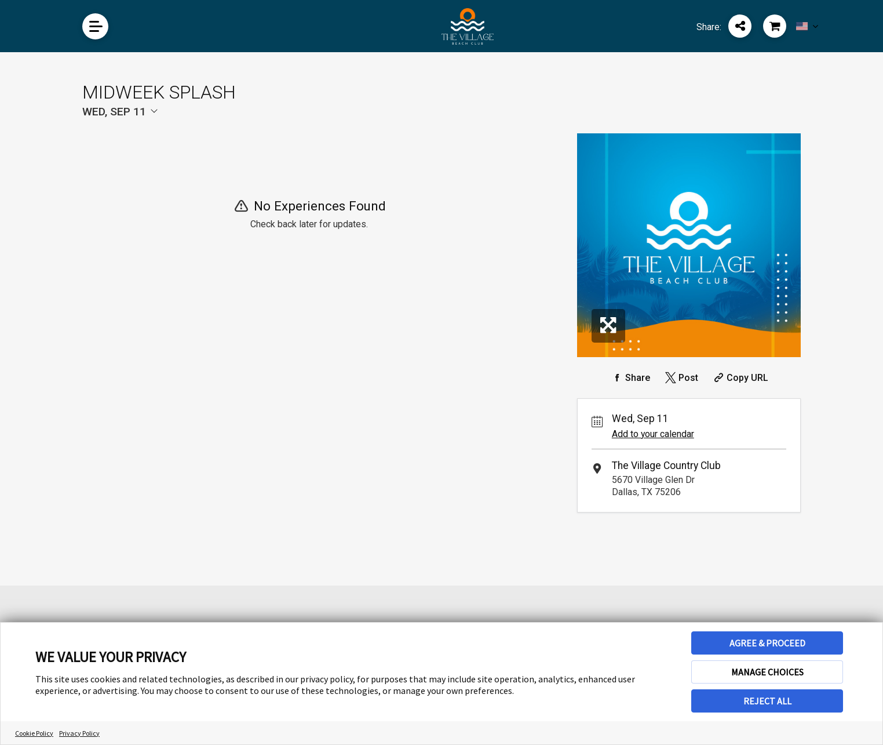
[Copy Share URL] (739, 377)
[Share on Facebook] (630, 377)
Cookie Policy (34, 733)
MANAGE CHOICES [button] (767, 672)
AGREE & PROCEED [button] (767, 643)
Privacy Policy (79, 733)
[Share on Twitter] (680, 377)
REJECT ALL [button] (767, 701)
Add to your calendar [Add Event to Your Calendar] (653, 433)
